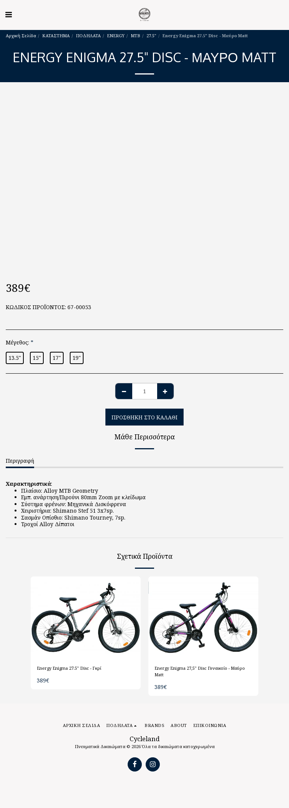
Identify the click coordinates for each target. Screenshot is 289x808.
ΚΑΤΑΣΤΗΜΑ (56, 35)
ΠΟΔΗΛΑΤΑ (88, 35)
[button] (8, 14)
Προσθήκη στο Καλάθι (144, 417)
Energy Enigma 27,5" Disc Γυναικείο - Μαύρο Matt (199, 671)
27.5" (151, 35)
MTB (135, 35)
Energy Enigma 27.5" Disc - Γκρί (69, 668)
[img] (86, 617)
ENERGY (116, 35)
